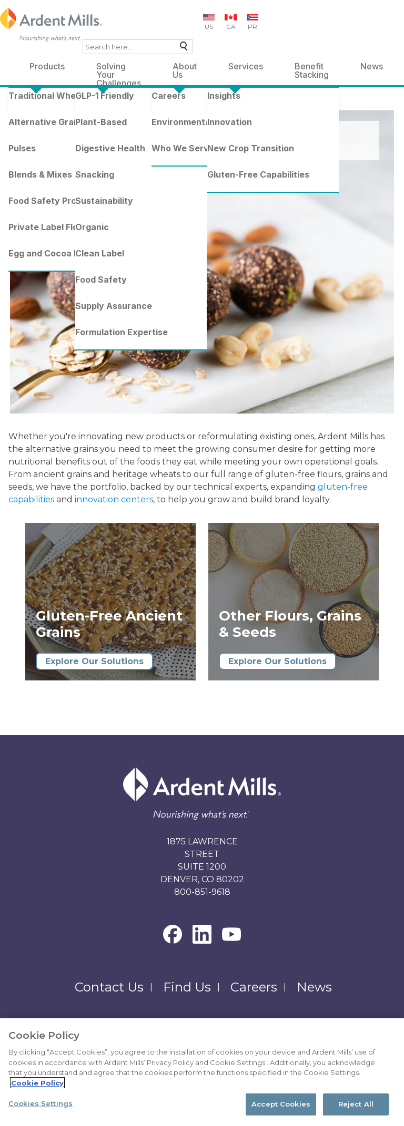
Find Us (187, 987)
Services (245, 66)
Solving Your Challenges (118, 68)
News (371, 66)
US (209, 26)
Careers (253, 987)
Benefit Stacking (312, 68)
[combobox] (138, 46)
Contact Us (109, 987)
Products (47, 66)
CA (231, 26)
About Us (185, 68)
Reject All (355, 1104)
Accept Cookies (280, 1104)
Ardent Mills (34, 104)
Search (181, 48)
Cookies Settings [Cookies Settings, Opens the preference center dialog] (40, 1103)
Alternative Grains (156, 104)
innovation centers (114, 499)
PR (252, 26)
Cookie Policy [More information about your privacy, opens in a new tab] (37, 1083)
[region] (202, 1072)
